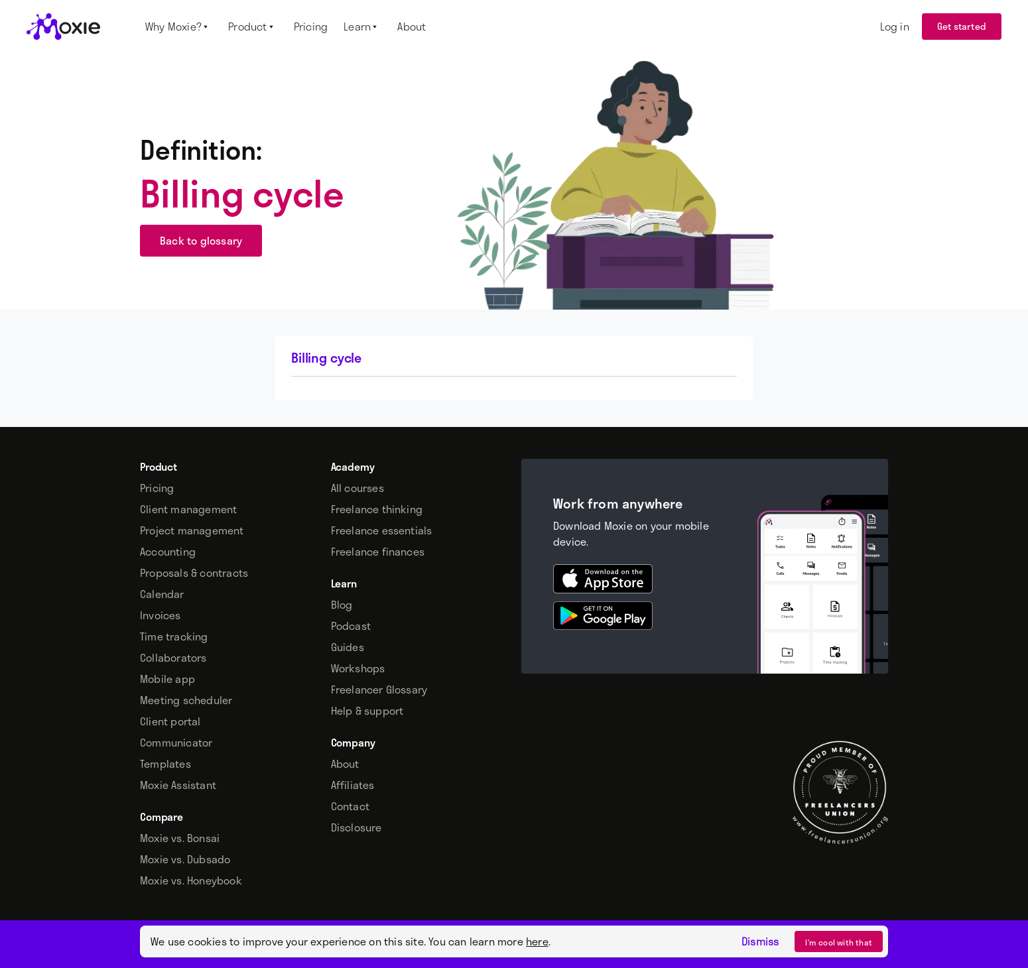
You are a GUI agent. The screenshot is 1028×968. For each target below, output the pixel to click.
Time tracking (174, 636)
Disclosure (356, 827)
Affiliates (353, 785)
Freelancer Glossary (379, 689)
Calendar (162, 594)
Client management (188, 509)
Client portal (170, 721)
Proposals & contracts (194, 573)
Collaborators (173, 658)
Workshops (358, 668)
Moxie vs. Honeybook (191, 880)
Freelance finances (378, 552)
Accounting (168, 552)
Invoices (160, 615)
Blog (342, 605)
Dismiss (760, 941)
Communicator (176, 743)
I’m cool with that (838, 942)
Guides (347, 647)
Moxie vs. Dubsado (185, 859)
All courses (357, 488)
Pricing (157, 488)
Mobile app (167, 679)
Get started (961, 26)
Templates (165, 764)
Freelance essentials (381, 530)
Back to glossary (201, 240)
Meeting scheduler (186, 700)
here (537, 941)
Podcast (351, 626)
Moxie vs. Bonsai (180, 838)
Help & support (367, 711)
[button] (178, 26)
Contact (350, 806)
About (345, 764)
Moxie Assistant (178, 785)
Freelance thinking (377, 509)
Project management (192, 530)
